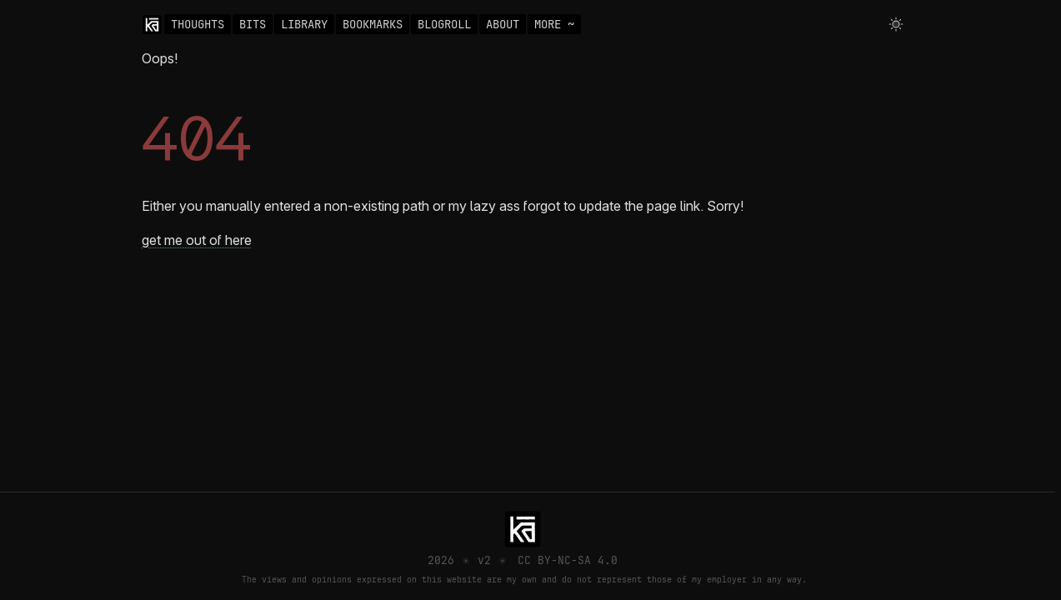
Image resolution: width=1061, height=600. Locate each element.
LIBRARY (304, 24)
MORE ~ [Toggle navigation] (554, 24)
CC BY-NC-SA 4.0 (568, 560)
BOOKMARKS (373, 24)
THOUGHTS (197, 24)
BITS (252, 24)
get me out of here (197, 240)
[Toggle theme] (896, 24)
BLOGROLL (444, 24)
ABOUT (502, 24)
